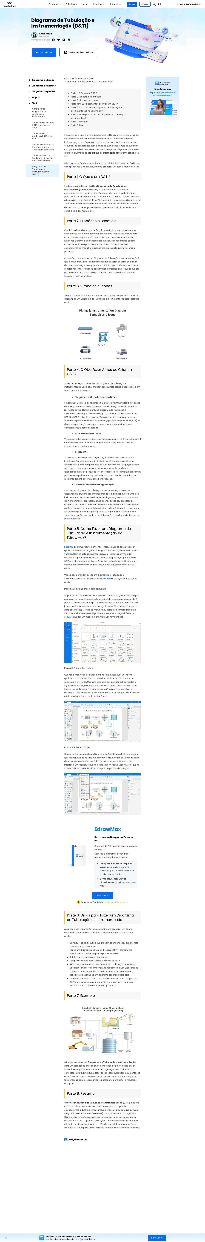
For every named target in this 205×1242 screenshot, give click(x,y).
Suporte (116, 4)
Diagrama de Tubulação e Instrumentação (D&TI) (40, 170)
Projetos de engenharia (82, 78)
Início (66, 78)
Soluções (72, 4)
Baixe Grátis (44, 52)
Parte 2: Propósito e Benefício (86, 96)
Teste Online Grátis (78, 52)
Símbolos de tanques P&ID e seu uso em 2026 (43, 125)
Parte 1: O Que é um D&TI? (84, 93)
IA (85, 4)
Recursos (99, 4)
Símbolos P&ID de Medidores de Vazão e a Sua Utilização (42, 158)
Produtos (55, 4)
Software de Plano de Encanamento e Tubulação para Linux (43, 147)
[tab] (42, 80)
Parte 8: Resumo (79, 125)
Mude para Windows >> (116, 902)
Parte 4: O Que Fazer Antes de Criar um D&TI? (94, 103)
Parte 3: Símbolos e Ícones (84, 100)
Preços (145, 4)
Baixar (132, 4)
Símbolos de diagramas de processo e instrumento (39, 113)
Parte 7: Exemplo (79, 121)
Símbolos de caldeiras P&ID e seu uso (42, 136)
